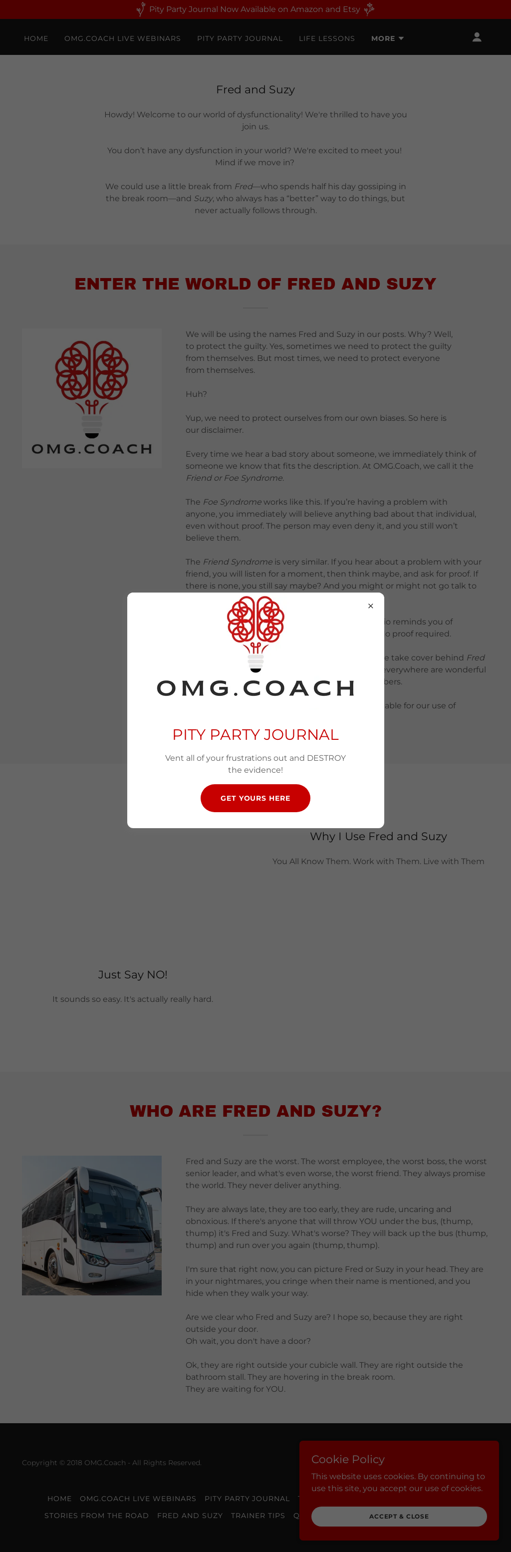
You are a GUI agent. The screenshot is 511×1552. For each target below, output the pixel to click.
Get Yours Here (256, 798)
